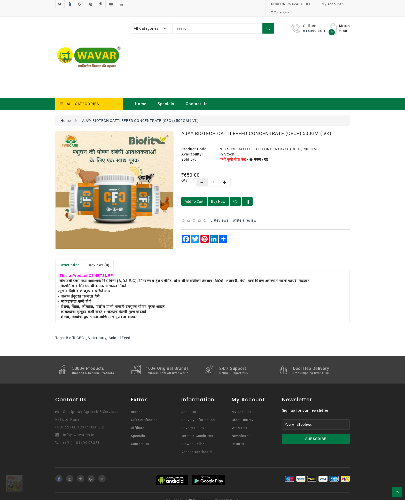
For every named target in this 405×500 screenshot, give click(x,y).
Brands (137, 403)
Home (140, 95)
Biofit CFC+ (76, 329)
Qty (184, 172)
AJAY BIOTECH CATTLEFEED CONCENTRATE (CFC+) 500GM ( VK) (140, 112)
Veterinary (97, 329)
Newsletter (241, 427)
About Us (188, 403)
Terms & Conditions (197, 427)
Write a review (244, 212)
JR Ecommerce (200, 492)
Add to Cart (194, 193)
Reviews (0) (99, 257)
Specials (166, 95)
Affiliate (137, 419)
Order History (242, 411)
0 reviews (220, 212)
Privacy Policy (192, 419)
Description (69, 257)
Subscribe (315, 430)
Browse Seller (192, 435)
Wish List (239, 419)
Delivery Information (198, 411)
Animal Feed (119, 329)
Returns (238, 435)
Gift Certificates (144, 411)
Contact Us (197, 95)
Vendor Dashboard (196, 444)
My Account (241, 403)
